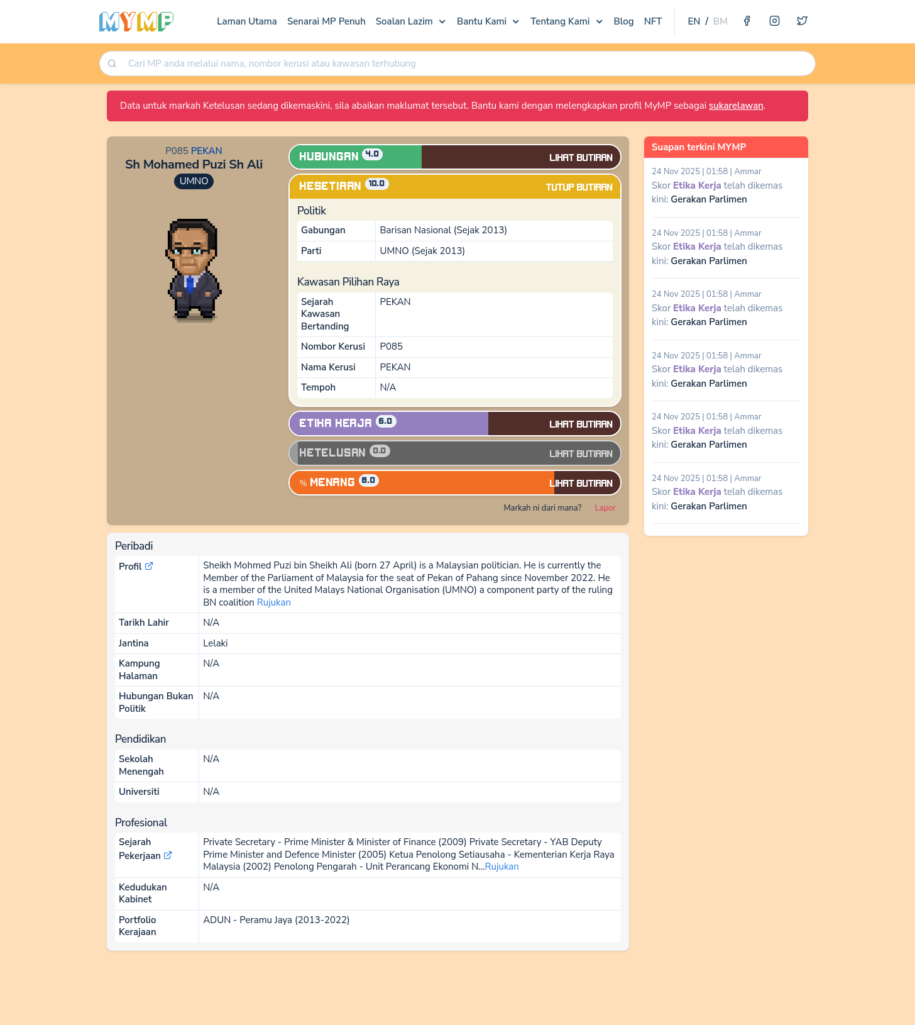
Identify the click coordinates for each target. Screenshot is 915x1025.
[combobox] (467, 64)
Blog (624, 21)
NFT (653, 21)
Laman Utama (247, 21)
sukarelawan (736, 105)
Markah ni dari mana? (542, 508)
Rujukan (274, 602)
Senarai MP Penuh (326, 21)
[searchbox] (468, 64)
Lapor (605, 508)
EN (694, 21)
